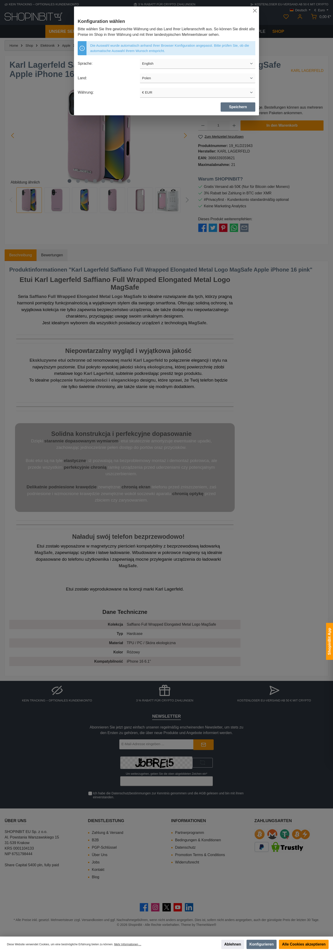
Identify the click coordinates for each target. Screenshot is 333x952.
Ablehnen (232, 944)
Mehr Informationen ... (127, 944)
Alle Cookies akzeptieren (304, 944)
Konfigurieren (262, 944)
